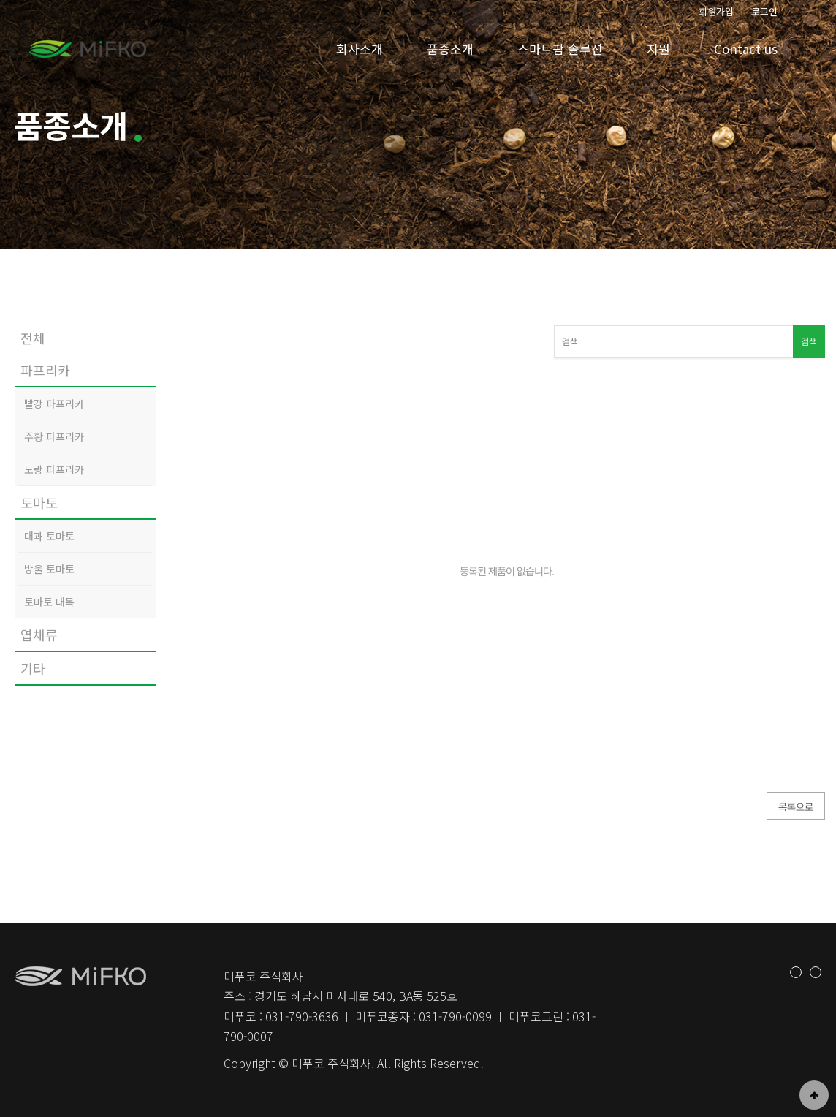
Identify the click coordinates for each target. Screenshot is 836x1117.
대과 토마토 (49, 536)
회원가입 (716, 11)
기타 (32, 668)
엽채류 (39, 634)
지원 (658, 48)
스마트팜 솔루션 (560, 48)
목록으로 (795, 807)
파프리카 (45, 369)
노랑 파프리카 (54, 469)
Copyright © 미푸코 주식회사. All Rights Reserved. (354, 1063)
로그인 (764, 11)
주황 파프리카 (54, 436)
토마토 (39, 502)
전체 (32, 337)
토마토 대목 (49, 601)
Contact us (746, 48)
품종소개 (450, 48)
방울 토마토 (49, 568)
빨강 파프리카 (54, 403)
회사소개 (359, 48)
